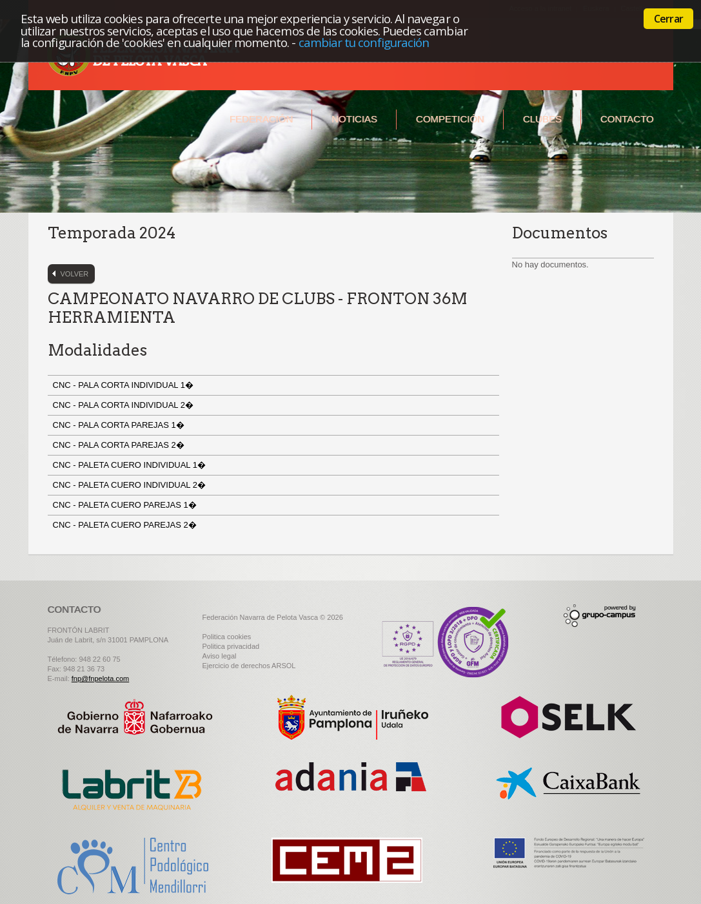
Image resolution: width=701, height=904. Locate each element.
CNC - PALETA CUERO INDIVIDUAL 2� (130, 485)
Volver (75, 274)
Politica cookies (227, 636)
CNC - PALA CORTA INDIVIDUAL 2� (124, 405)
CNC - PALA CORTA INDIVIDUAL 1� (124, 385)
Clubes (542, 118)
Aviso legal (219, 656)
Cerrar (668, 19)
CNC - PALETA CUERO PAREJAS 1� (126, 505)
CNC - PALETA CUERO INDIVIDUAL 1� (130, 465)
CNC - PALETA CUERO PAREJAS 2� (126, 525)
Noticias (354, 118)
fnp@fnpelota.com (100, 678)
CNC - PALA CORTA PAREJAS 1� (120, 425)
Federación (261, 118)
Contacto (627, 118)
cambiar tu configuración (364, 42)
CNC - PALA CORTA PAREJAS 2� (120, 445)
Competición (450, 118)
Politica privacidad (231, 646)
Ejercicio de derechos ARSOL (249, 665)
